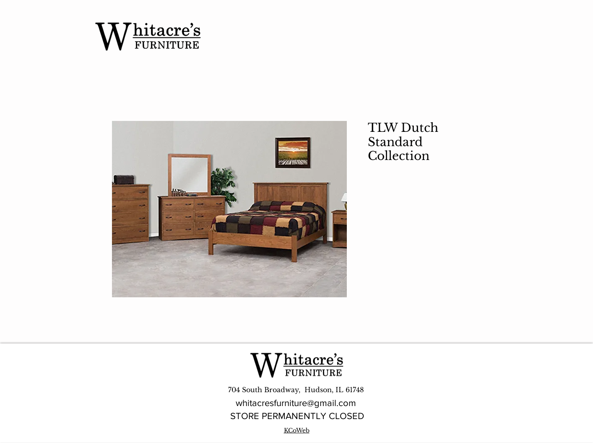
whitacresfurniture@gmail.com (296, 403)
